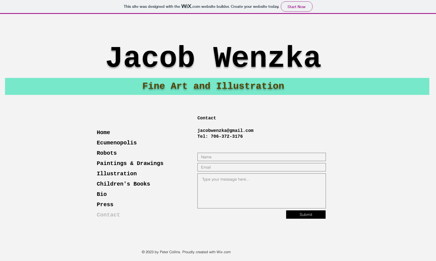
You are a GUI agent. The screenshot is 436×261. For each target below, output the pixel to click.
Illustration (117, 174)
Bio (102, 194)
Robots (107, 153)
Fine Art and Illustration (213, 86)
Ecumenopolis (117, 143)
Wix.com (224, 252)
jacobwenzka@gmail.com (225, 130)
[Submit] (306, 214)
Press (105, 204)
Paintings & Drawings (130, 163)
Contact (108, 215)
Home (103, 132)
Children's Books (123, 184)
